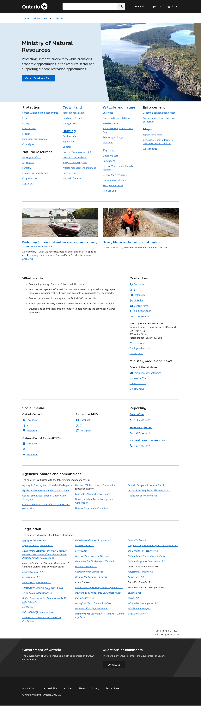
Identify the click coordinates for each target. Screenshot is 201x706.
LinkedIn (136, 300)
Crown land (72, 107)
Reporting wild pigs (113, 137)
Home (26, 18)
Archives (68, 688)
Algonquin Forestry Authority (37, 485)
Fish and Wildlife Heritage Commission (95, 485)
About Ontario (29, 688)
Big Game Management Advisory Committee (45, 490)
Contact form (139, 305)
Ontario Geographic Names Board (146, 485)
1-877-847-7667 (140, 445)
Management (69, 123)
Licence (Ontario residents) (77, 152)
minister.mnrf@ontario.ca (145, 372)
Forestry (26, 167)
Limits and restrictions (114, 180)
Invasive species (111, 123)
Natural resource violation (148, 440)
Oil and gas (28, 144)
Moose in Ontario (72, 178)
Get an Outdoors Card (38, 78)
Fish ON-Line (109, 190)
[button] (121, 6)
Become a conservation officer (159, 112)
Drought (26, 123)
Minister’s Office (138, 378)
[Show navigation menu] (155, 6)
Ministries (57, 18)
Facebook (137, 284)
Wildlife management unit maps (79, 167)
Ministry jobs (136, 353)
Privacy (95, 688)
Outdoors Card (70, 136)
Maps (147, 129)
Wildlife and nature (119, 107)
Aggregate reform (31, 157)
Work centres (150, 148)
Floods (25, 118)
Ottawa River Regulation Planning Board (149, 490)
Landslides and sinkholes (35, 138)
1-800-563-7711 (140, 432)
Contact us (114, 664)
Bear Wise (108, 112)
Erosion (26, 133)
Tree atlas (108, 142)
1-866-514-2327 (140, 419)
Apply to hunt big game (75, 162)
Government (41, 18)
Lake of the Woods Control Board (92, 493)
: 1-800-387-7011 (142, 311)
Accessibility (50, 688)
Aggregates (28, 162)
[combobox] (94, 6)
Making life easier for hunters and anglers (131, 242)
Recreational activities (74, 112)
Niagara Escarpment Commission (92, 508)
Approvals (27, 183)
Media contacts (138, 383)
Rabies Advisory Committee (142, 495)
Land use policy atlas (73, 118)
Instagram (137, 294)
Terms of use (112, 688)
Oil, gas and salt (30, 178)
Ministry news (137, 388)
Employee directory (140, 348)
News (82, 688)
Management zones (113, 185)
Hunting (69, 131)
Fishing (109, 150)
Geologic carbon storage (35, 173)
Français (140, 6)
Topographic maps (152, 134)
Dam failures (29, 128)
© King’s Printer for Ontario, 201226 (41, 694)
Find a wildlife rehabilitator (117, 118)
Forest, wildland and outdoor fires (40, 112)
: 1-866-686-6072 (140, 316)
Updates (67, 146)
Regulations (69, 141)
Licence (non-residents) (75, 157)
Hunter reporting (72, 173)
